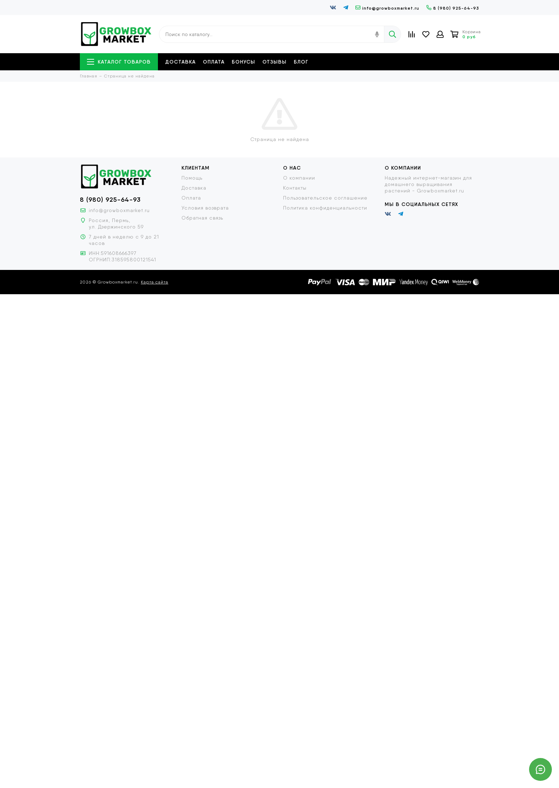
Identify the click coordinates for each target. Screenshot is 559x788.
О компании (299, 178)
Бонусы (243, 62)
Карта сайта (154, 282)
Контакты (295, 188)
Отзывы (274, 62)
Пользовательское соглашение (325, 198)
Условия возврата (205, 208)
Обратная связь (202, 218)
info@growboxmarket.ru (387, 8)
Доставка (180, 62)
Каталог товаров (119, 62)
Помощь (191, 178)
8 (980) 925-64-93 (452, 8)
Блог (301, 62)
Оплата (214, 62)
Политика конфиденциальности (325, 208)
